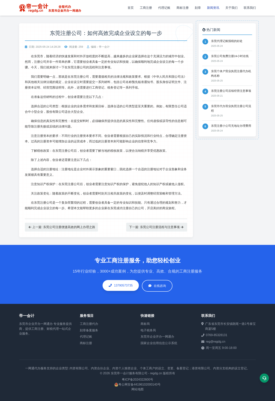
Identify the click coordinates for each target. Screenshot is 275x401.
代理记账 (164, 7)
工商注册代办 (89, 323)
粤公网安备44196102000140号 (139, 384)
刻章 (198, 7)
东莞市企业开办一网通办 (36, 323)
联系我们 (250, 7)
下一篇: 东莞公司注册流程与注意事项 (156, 227)
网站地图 (137, 389)
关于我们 (231, 7)
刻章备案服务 (89, 330)
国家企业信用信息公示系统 (159, 343)
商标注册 (182, 7)
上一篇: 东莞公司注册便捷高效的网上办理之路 (62, 227)
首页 (131, 7)
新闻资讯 (213, 7)
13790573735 (121, 285)
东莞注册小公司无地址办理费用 (231, 125)
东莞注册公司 (77, 67)
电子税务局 (148, 330)
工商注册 (146, 7)
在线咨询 (160, 285)
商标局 (145, 323)
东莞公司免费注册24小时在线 (230, 56)
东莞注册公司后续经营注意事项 (231, 90)
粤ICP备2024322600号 (137, 379)
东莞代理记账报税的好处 (227, 41)
